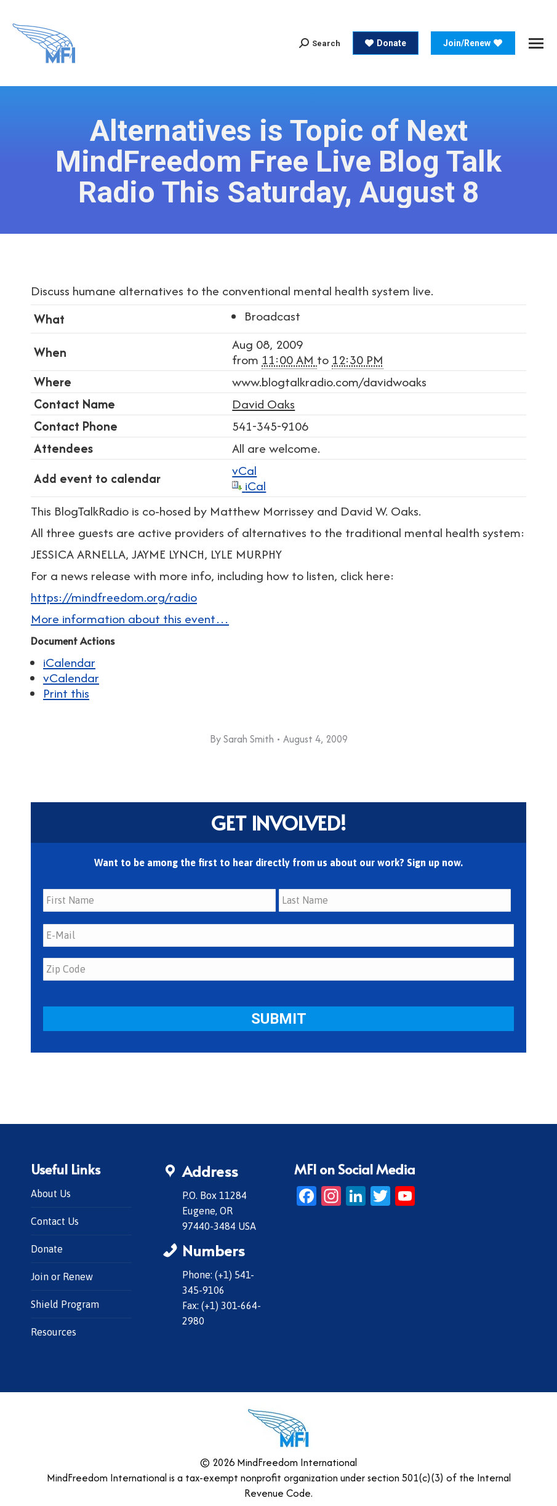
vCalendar (71, 678)
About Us (51, 1192)
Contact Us (55, 1219)
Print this (66, 693)
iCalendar (69, 662)
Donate (47, 1247)
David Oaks (263, 404)
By (242, 738)
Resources (53, 1330)
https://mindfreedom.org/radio (114, 597)
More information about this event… (130, 619)
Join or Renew (62, 1275)
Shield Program (65, 1303)
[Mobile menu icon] (536, 43)
